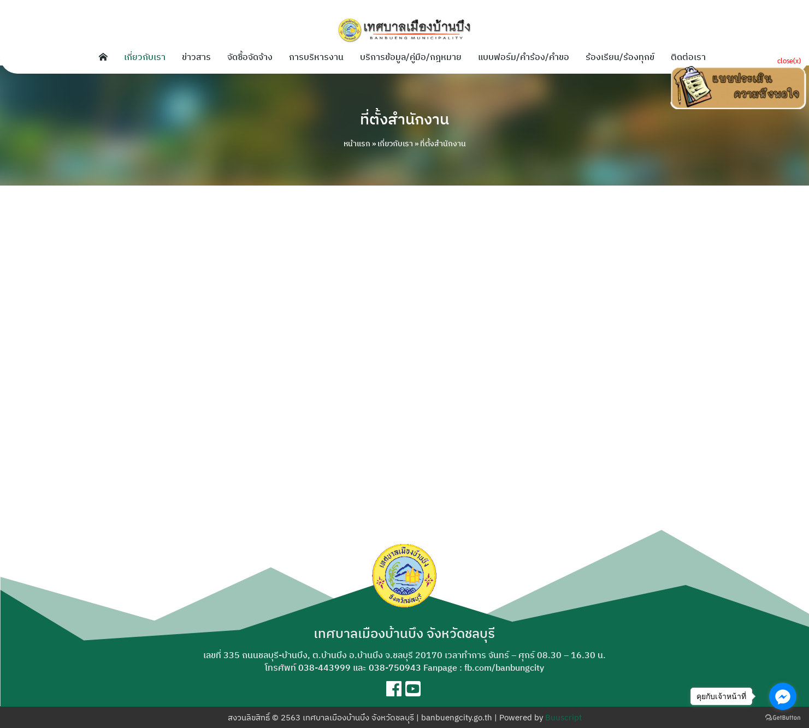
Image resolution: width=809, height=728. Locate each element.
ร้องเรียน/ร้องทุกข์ (620, 56)
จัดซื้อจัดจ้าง (250, 56)
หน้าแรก (357, 143)
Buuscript (563, 717)
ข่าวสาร (196, 56)
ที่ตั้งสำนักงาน (404, 117)
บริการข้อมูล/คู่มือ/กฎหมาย (411, 56)
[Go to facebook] (782, 696)
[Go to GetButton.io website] (782, 717)
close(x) (789, 60)
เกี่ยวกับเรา (145, 56)
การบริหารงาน (316, 56)
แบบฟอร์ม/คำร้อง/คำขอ (523, 56)
